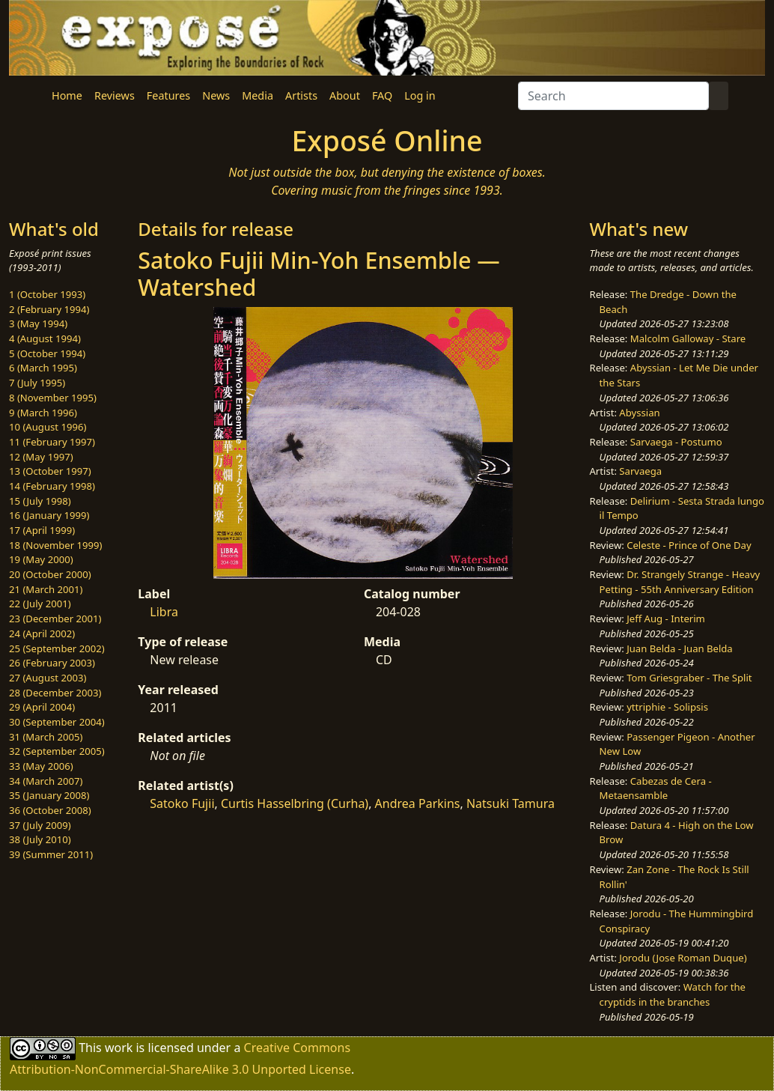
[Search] (613, 96)
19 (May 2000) (41, 559)
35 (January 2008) (49, 795)
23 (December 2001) (55, 618)
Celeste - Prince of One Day (689, 545)
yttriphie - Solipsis (667, 707)
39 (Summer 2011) (51, 854)
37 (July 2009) (40, 825)
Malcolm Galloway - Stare (688, 338)
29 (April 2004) (42, 707)
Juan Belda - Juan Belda (680, 648)
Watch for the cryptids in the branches (673, 994)
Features (168, 95)
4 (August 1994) (45, 338)
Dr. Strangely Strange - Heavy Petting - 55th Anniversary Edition (680, 582)
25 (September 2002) (57, 648)
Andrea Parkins (417, 803)
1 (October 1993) (47, 294)
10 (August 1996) (47, 427)
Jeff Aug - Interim (666, 618)
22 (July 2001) (40, 603)
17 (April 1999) (42, 530)
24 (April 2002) (42, 633)
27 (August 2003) (47, 677)
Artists (301, 95)
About (344, 95)
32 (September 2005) (57, 751)
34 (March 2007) (45, 781)
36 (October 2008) (50, 810)
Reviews (114, 95)
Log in (419, 95)
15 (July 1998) (40, 501)
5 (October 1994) (47, 353)
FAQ (382, 95)
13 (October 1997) (50, 471)
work (118, 1047)
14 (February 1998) (52, 486)
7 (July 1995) (37, 382)
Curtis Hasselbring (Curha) (294, 803)
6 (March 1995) (43, 367)
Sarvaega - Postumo (676, 442)
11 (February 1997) (52, 442)
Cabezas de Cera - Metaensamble (656, 788)
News (216, 95)
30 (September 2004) (57, 722)
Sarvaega (640, 471)
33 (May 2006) (41, 766)
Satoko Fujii (182, 803)
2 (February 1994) (49, 309)
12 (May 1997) (41, 457)
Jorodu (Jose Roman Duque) (682, 957)
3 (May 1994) (38, 323)
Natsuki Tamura (510, 803)
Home (67, 95)
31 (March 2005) (45, 737)
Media (257, 95)
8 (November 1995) (53, 397)
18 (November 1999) (56, 545)
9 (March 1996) (43, 412)
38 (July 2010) (40, 839)
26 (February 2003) (52, 662)
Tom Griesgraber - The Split (689, 677)
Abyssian (639, 412)
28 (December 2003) (55, 692)
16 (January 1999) (49, 515)
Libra (164, 612)
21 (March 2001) (45, 589)
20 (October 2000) (50, 574)
